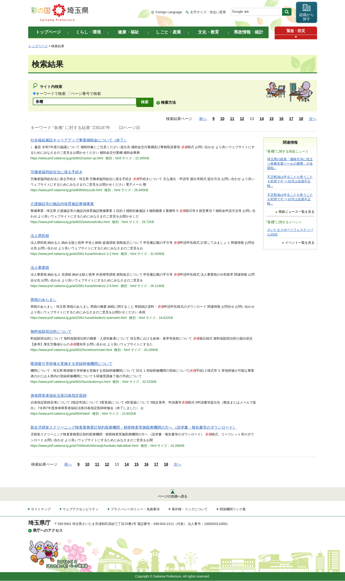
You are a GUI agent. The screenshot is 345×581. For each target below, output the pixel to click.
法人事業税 (40, 268)
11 (232, 119)
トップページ (38, 46)
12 (242, 119)
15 (272, 119)
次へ (312, 119)
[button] (296, 37)
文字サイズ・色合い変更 (208, 12)
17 (291, 119)
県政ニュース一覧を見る (296, 212)
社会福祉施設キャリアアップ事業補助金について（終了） (79, 140)
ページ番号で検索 (86, 94)
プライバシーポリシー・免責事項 (135, 509)
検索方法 (168, 102)
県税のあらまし (44, 300)
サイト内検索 (51, 87)
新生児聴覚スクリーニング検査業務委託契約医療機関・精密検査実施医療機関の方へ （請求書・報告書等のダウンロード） (133, 427)
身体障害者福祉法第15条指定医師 (59, 395)
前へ (203, 119)
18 (301, 119)
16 (281, 119)
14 (262, 119)
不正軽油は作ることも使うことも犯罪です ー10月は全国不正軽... (290, 181)
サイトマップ (41, 509)
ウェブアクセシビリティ (81, 509)
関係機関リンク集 (233, 509)
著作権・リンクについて (190, 509)
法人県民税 (40, 236)
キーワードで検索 (51, 94)
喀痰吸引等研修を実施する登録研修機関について (72, 364)
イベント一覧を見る (299, 242)
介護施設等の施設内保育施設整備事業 (62, 204)
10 (222, 119)
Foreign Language (169, 12)
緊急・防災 (296, 31)
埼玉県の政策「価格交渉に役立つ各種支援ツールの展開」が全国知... (290, 163)
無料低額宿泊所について (51, 332)
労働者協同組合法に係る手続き (57, 172)
